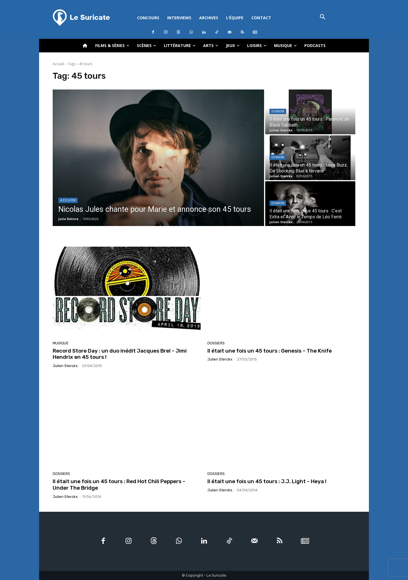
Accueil (58, 63)
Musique (61, 343)
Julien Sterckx (65, 366)
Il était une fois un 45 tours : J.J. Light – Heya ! (266, 481)
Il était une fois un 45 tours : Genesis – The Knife (269, 350)
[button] (322, 17)
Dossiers (277, 111)
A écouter (68, 200)
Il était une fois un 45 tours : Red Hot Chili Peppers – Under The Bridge (119, 484)
